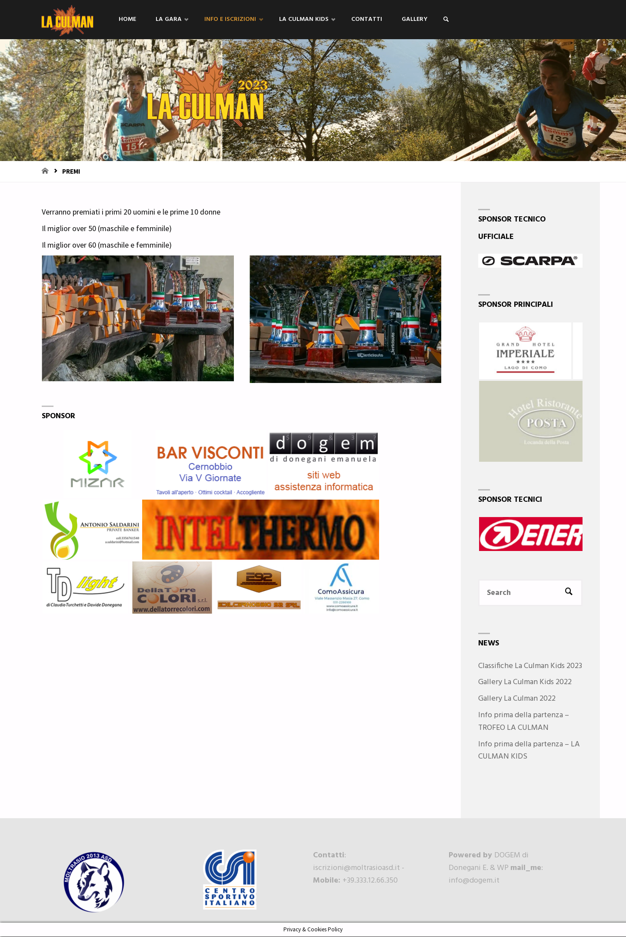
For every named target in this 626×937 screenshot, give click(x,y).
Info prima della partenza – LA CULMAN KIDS (529, 751)
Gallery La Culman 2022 (517, 699)
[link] (452, 20)
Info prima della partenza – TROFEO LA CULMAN (523, 722)
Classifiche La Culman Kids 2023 (530, 666)
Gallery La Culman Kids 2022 (525, 683)
